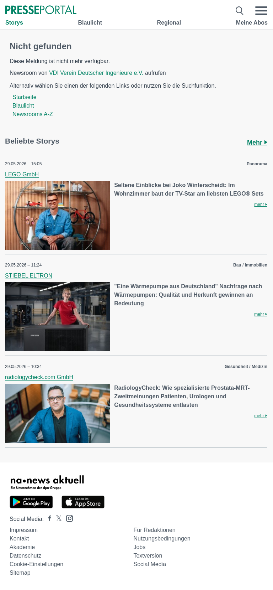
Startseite (24, 97)
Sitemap (20, 573)
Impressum (24, 530)
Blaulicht (90, 23)
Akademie (22, 547)
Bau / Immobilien (250, 265)
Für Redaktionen (154, 530)
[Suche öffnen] (239, 11)
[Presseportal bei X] (57, 519)
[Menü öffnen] (261, 11)
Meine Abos (252, 23)
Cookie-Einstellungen (36, 564)
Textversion (147, 556)
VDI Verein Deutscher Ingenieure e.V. (96, 73)
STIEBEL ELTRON (28, 276)
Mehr (257, 142)
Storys (14, 23)
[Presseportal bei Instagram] (67, 518)
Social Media (149, 564)
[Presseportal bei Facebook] (48, 519)
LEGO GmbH (22, 174)
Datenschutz (25, 556)
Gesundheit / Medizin (246, 366)
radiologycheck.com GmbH (39, 377)
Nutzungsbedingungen (161, 538)
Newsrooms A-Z (32, 114)
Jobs (139, 547)
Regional (169, 23)
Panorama (257, 163)
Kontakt (19, 538)
